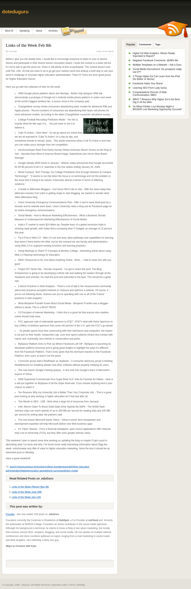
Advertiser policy (59, 585)
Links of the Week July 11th (26, 497)
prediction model (69, 470)
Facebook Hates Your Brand (148, 83)
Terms (72, 585)
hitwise (24, 470)
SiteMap (81, 585)
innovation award (37, 470)
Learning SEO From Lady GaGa (150, 87)
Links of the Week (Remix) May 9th (30, 486)
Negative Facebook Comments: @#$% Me (155, 60)
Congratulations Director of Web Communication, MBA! (150, 93)
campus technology (35, 466)
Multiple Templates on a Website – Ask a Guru (157, 64)
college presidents (55, 466)
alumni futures (17, 466)
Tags (158, 44)
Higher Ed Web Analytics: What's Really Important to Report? (154, 54)
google (68, 466)
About (39, 30)
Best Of (9, 30)
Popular (130, 44)
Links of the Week (105, 51)
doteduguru (15, 11)
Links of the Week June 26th (27, 492)
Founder (13, 51)
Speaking (24, 30)
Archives (52, 30)
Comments (145, 44)
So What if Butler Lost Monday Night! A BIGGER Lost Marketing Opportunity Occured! (157, 108)
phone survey (53, 470)
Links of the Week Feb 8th (28, 45)
